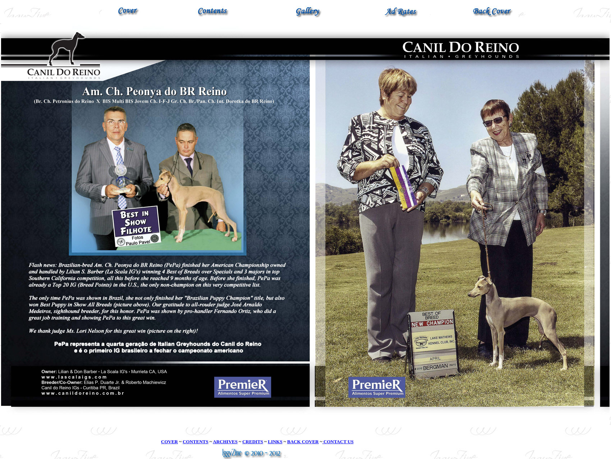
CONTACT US (338, 441)
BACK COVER (303, 441)
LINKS (275, 441)
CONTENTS (195, 441)
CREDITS (252, 441)
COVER (169, 441)
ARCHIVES (225, 441)
